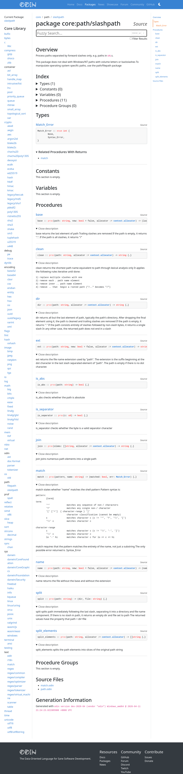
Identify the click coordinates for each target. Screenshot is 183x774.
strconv (8, 531)
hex (9, 296)
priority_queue (15, 96)
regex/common (16, 673)
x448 (10, 246)
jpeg (9, 355)
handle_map (14, 79)
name (41, 562)
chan (10, 547)
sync (6, 543)
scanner (12, 702)
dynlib (7, 262)
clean (41, 249)
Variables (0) (50, 94)
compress (9, 50)
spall (10, 498)
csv (9, 283)
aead (10, 126)
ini (8, 305)
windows (12, 635)
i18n (9, 660)
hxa (9, 301)
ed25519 (12, 173)
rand (10, 428)
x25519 (11, 242)
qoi (9, 368)
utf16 (10, 723)
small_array (14, 109)
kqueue (11, 597)
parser (11, 465)
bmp (10, 351)
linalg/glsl (13, 415)
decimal (11, 535)
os (5, 474)
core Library (15, 28)
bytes (7, 38)
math (7, 385)
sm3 (9, 233)
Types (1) (47, 83)
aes (9, 134)
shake (10, 229)
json (9, 309)
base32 (11, 270)
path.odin (46, 689)
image (7, 347)
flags (7, 331)
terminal (9, 640)
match (11, 664)
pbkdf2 (11, 207)
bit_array (12, 75)
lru (9, 87)
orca (9, 609)
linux (10, 601)
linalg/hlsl (13, 419)
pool (9, 92)
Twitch (124, 768)
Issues (148, 757)
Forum (124, 4)
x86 (9, 514)
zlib (9, 62)
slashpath (9, 20)
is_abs (42, 378)
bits (9, 393)
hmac (10, 186)
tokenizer (12, 469)
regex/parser (14, 686)
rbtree (11, 105)
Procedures (158, 30)
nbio (7, 444)
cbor (10, 279)
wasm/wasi (13, 631)
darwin (11, 555)
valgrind (12, 622)
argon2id (12, 138)
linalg (10, 410)
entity (10, 292)
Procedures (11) (53, 100)
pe (8, 254)
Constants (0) (51, 88)
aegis (10, 130)
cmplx (10, 398)
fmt (6, 335)
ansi (9, 643)
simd (7, 511)
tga (9, 372)
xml (9, 326)
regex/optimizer (16, 681)
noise (10, 423)
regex (10, 668)
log (6, 381)
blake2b (12, 143)
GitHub (151, 4)
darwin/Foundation (18, 575)
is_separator (46, 409)
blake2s (11, 147)
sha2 (10, 220)
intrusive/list (14, 83)
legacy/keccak (15, 194)
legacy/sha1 (14, 203)
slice (6, 519)
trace (10, 258)
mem (7, 432)
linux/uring (13, 605)
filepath (11, 485)
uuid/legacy (14, 318)
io (5, 377)
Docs (79, 4)
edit (9, 655)
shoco (10, 58)
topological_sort (16, 113)
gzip (9, 54)
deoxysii (12, 160)
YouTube (126, 772)
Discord (125, 764)
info (9, 592)
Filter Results (139, 38)
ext (39, 340)
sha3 (10, 224)
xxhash (11, 343)
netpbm (11, 360)
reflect (7, 502)
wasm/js (12, 627)
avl (9, 70)
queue (11, 100)
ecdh (10, 164)
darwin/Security (16, 579)
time (7, 715)
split (40, 593)
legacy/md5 (14, 199)
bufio (7, 33)
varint (10, 322)
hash (10, 177)
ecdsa (10, 169)
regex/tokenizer (16, 690)
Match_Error (46, 125)
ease (10, 402)
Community (137, 4)
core (38, 17)
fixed (10, 406)
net (6, 449)
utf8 (9, 727)
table (10, 706)
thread (8, 711)
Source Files (158, 81)
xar (9, 118)
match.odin (47, 685)
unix (9, 618)
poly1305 (12, 212)
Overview (157, 17)
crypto (8, 122)
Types (156, 21)
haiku (10, 588)
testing (8, 648)
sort (6, 527)
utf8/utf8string (15, 732)
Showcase (112, 4)
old (9, 477)
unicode (8, 719)
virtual (11, 440)
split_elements (48, 631)
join (40, 440)
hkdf (10, 181)
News (101, 4)
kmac (10, 190)
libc (9, 46)
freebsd (11, 584)
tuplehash (13, 237)
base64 (11, 275)
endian (11, 288)
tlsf (9, 436)
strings (8, 539)
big (9, 389)
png (9, 364)
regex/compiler (16, 677)
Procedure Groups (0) (58, 105)
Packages (90, 4)
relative (8, 506)
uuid (10, 313)
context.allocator (124, 221)
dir (39, 299)
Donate (149, 761)
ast (9, 457)
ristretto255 (14, 216)
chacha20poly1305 (18, 156)
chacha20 (12, 151)
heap (10, 522)
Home (70, 4)
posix (10, 614)
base (41, 214)
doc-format (13, 461)
